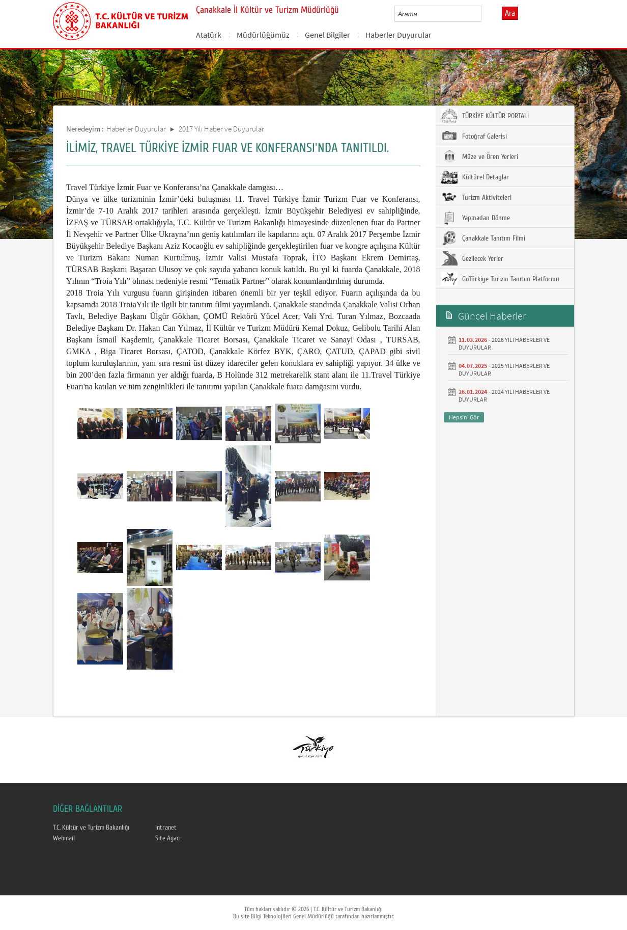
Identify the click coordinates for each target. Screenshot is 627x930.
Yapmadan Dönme (475, 217)
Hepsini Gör (464, 417)
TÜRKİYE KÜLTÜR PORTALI (485, 116)
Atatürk (208, 35)
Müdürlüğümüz (263, 35)
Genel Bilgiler (327, 35)
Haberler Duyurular (398, 35)
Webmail (64, 838)
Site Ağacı (168, 838)
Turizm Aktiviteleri (476, 197)
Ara (510, 13)
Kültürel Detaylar (475, 177)
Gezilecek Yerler (472, 258)
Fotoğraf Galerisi (474, 136)
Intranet (166, 827)
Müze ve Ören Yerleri (479, 156)
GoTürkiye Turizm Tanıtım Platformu (500, 279)
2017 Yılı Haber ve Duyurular (221, 129)
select (484, 13)
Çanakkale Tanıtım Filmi (483, 238)
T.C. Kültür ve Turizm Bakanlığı (91, 827)
